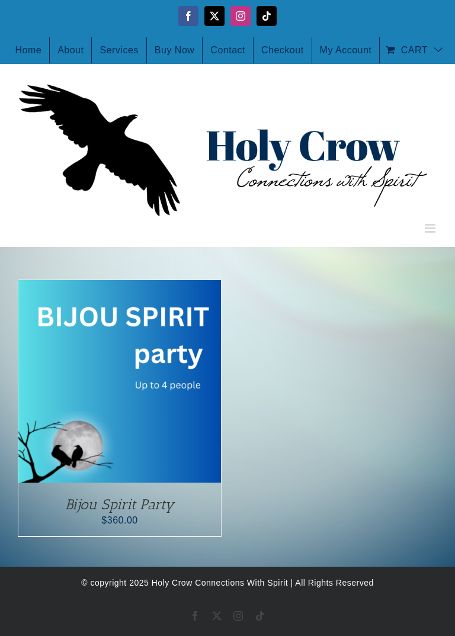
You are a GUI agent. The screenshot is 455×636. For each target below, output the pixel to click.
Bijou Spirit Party (119, 504)
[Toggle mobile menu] (431, 228)
